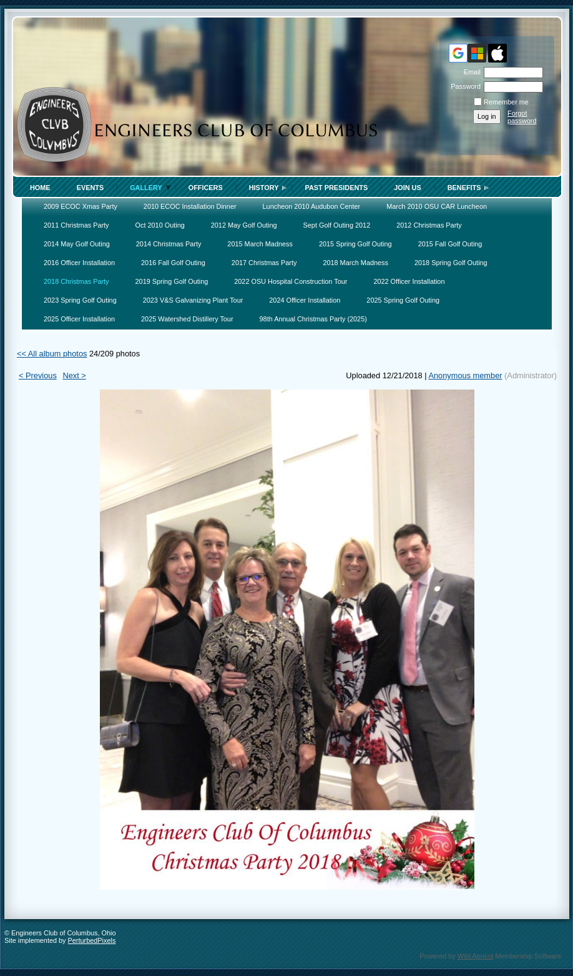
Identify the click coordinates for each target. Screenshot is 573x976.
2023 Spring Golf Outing (80, 300)
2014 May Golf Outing (77, 244)
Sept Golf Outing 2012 (337, 225)
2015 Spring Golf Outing (355, 244)
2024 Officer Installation (304, 300)
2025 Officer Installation (79, 319)
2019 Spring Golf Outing (171, 281)
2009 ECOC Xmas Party (80, 206)
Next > (74, 375)
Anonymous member (465, 375)
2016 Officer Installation (79, 262)
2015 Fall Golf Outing (450, 244)
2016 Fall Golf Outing (173, 262)
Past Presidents (336, 187)
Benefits (464, 187)
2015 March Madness (260, 244)
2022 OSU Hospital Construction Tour (290, 281)
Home (40, 187)
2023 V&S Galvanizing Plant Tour (193, 300)
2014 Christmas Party (169, 244)
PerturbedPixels (92, 940)
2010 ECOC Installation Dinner (190, 206)
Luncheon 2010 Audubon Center (312, 206)
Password (463, 86)
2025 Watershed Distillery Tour (187, 319)
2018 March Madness (355, 262)
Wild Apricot (475, 956)
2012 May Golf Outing (244, 225)
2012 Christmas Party (429, 225)
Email (470, 72)
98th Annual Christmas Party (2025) (313, 319)
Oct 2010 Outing (160, 225)
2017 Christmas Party (264, 262)
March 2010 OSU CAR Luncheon (436, 206)
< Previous (38, 375)
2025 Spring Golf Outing (402, 300)
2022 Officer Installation (408, 281)
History (264, 187)
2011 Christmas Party (76, 225)
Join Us (407, 187)
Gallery (146, 187)
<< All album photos (52, 353)
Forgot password (522, 116)
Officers (206, 187)
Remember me (506, 102)
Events (90, 187)
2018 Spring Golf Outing (450, 262)
